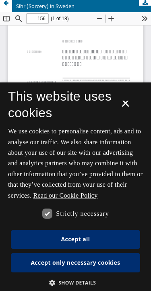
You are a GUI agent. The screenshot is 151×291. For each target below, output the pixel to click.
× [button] (125, 106)
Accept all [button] (75, 239)
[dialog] (75, 186)
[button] (75, 283)
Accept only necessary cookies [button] (75, 262)
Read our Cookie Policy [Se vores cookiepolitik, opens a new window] (65, 195)
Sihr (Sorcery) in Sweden (45, 6)
